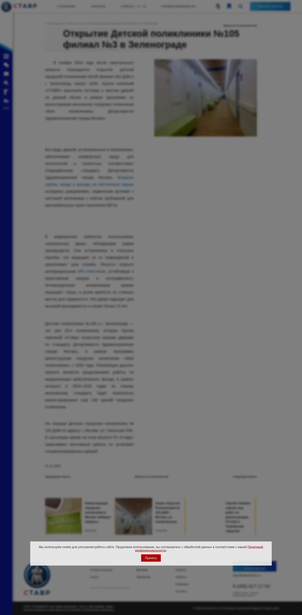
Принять (151, 557)
